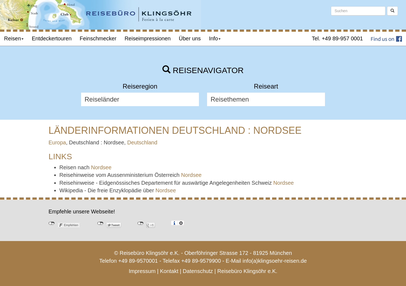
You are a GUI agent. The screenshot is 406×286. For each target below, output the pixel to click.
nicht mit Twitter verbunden (100, 223)
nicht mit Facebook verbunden (52, 223)
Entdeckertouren (52, 38)
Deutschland (142, 142)
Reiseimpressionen (148, 38)
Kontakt (169, 271)
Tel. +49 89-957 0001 (337, 38)
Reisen (14, 38)
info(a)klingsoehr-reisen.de (275, 261)
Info (215, 38)
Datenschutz (198, 271)
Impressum (142, 271)
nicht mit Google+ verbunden (140, 223)
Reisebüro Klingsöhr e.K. (247, 271)
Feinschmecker (98, 38)
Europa (57, 142)
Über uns (190, 38)
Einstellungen (181, 223)
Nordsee (101, 167)
